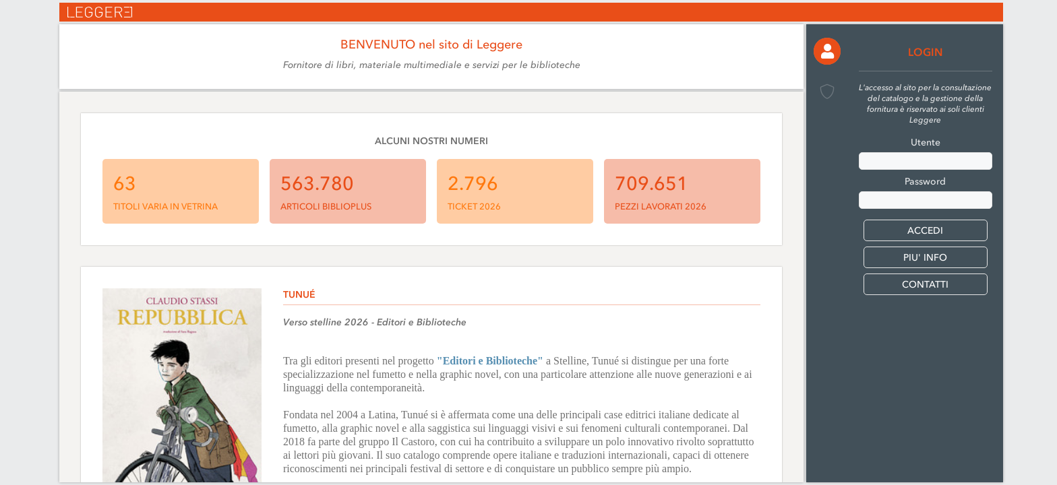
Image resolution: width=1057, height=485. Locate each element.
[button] (827, 51)
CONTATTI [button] (925, 284)
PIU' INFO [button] (925, 257)
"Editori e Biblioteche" (490, 360)
